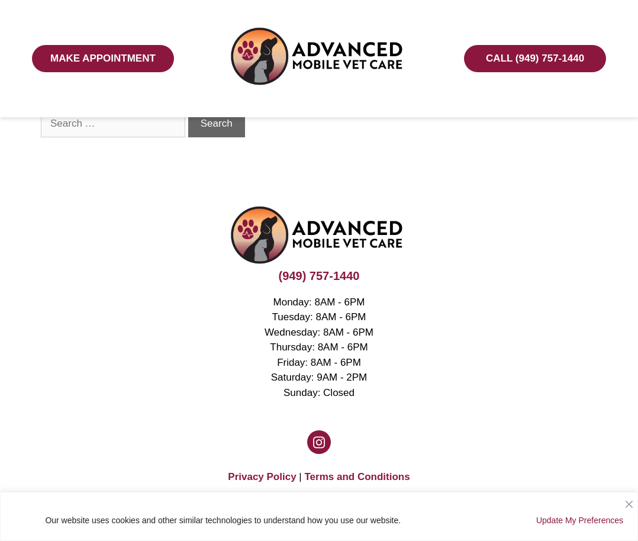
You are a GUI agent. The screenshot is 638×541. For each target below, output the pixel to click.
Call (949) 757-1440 (535, 58)
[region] (319, 516)
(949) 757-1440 (319, 275)
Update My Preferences (579, 520)
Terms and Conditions (357, 476)
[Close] (629, 501)
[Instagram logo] (319, 442)
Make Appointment (103, 58)
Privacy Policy (262, 476)
